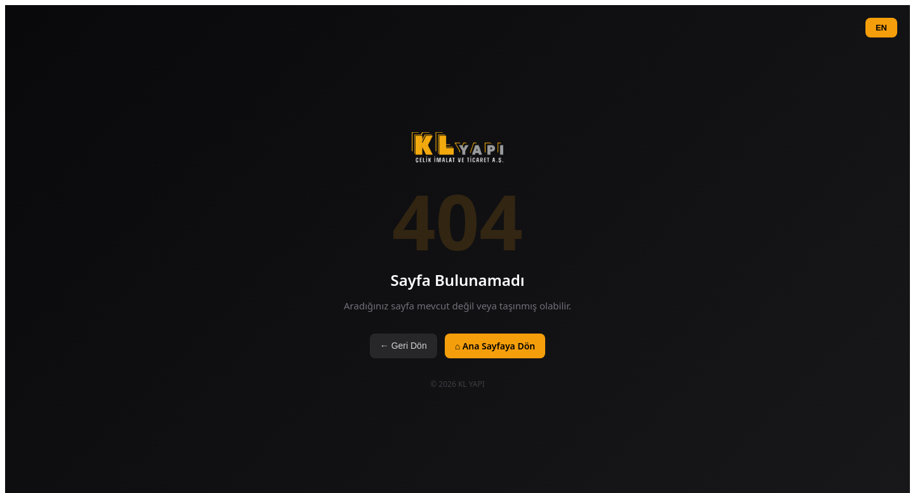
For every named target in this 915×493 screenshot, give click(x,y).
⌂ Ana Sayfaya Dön (495, 346)
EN (881, 27)
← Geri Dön (403, 346)
